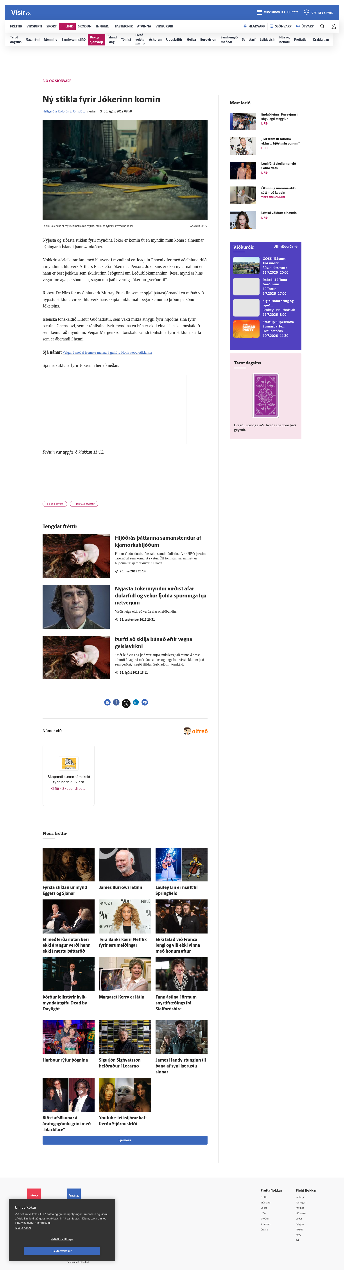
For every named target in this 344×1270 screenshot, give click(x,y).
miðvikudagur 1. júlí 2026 (280, 13)
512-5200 (87, 1181)
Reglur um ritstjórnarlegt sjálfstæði (44, 1183)
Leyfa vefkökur (88, 1251)
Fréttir (265, 1165)
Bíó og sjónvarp (57, 505)
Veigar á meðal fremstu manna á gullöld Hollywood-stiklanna (117, 352)
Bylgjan (301, 1193)
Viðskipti (267, 1170)
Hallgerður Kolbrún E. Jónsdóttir (65, 111)
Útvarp (265, 1199)
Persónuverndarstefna (42, 1191)
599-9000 (40, 1207)
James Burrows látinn (115, 888)
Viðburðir (302, 1182)
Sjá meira (125, 1108)
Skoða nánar (23, 1239)
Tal (298, 1210)
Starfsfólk (80, 1209)
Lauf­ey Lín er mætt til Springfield (180, 888)
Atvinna (301, 1176)
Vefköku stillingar (36, 1251)
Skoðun (266, 1187)
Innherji (301, 1165)
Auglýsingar (82, 1187)
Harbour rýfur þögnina (59, 1045)
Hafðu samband (85, 1192)
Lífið (264, 1182)
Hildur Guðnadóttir (93, 505)
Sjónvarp (267, 1193)
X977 (299, 1204)
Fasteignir (302, 1170)
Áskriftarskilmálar (86, 1204)
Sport (265, 1176)
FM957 (300, 1199)
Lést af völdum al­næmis (279, 213)
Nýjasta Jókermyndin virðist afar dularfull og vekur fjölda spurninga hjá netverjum (160, 597)
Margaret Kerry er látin (116, 991)
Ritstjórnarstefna (85, 1198)
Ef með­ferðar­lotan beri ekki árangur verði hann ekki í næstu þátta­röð (66, 942)
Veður (300, 1187)
